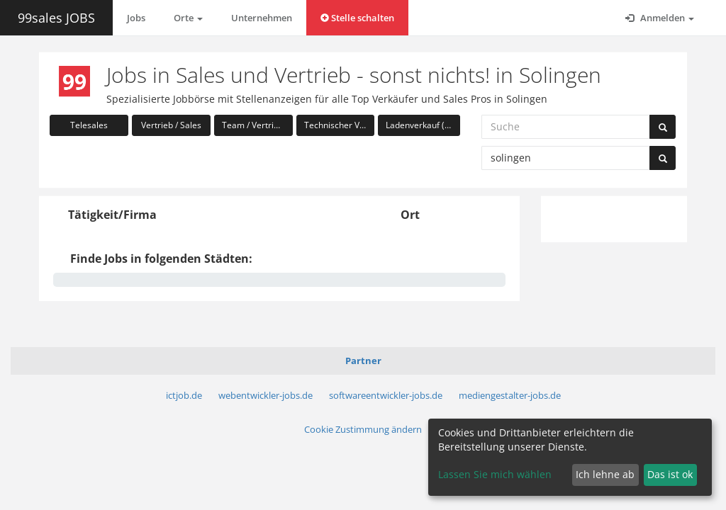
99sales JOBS (56, 17)
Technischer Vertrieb (339, 125)
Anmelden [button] (659, 17)
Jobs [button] (136, 17)
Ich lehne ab (605, 474)
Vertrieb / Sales (171, 125)
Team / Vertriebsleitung (257, 125)
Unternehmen (261, 17)
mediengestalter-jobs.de (510, 395)
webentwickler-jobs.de (265, 395)
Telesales (89, 125)
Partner (363, 360)
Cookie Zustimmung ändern (363, 429)
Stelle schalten (357, 17)
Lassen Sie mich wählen (495, 474)
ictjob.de (184, 395)
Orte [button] (188, 17)
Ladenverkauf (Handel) (423, 125)
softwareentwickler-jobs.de (385, 395)
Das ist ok (670, 474)
